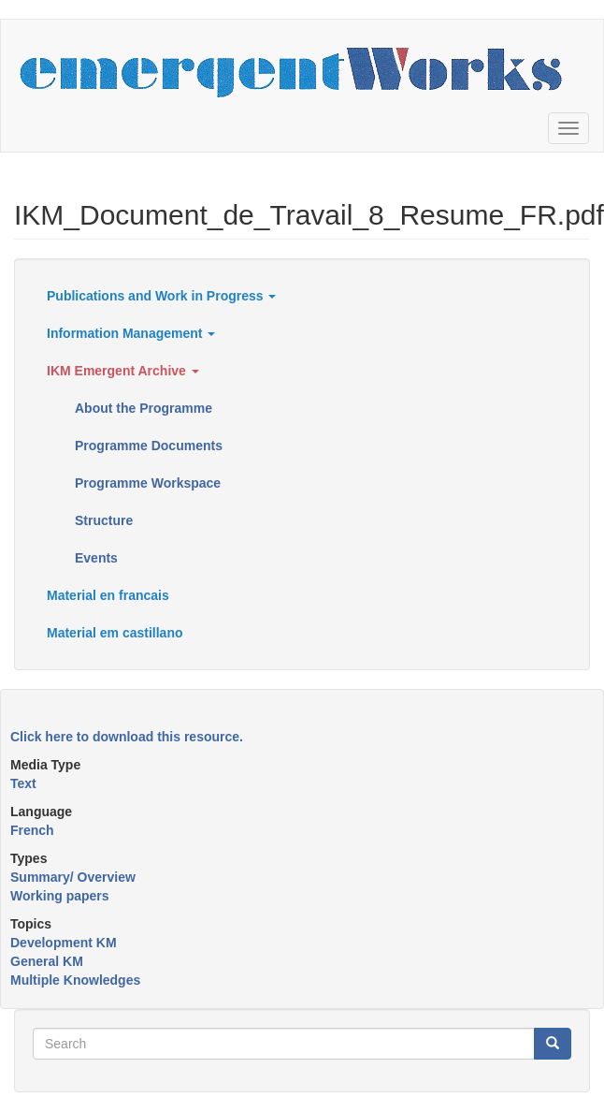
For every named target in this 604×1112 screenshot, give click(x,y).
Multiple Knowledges (75, 980)
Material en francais (108, 595)
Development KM (63, 942)
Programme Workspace (148, 483)
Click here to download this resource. (126, 736)
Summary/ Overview (73, 877)
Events (96, 557)
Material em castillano (115, 632)
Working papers (59, 895)
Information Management (131, 333)
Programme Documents (149, 445)
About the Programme (143, 408)
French (32, 830)
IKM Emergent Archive (123, 370)
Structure (104, 520)
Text (23, 783)
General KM (46, 961)
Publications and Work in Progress (161, 295)
